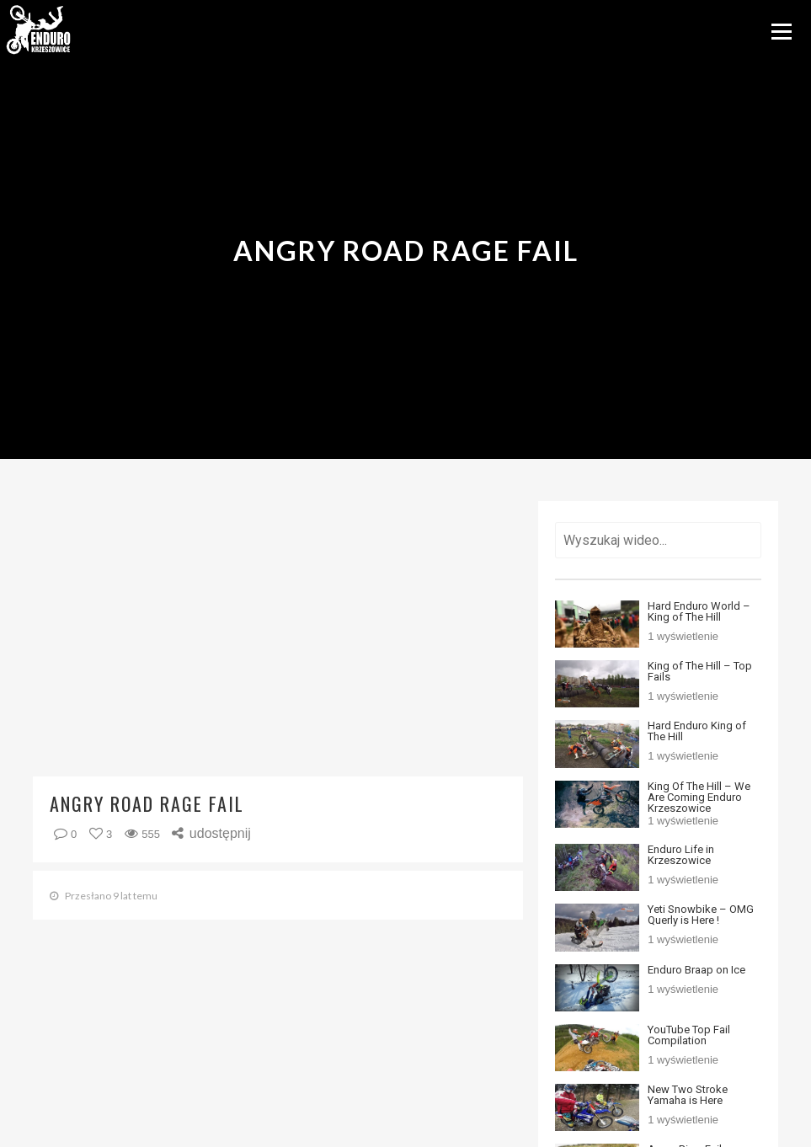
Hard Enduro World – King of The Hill (699, 611)
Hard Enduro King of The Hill (697, 731)
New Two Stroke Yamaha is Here (688, 1095)
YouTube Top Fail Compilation (689, 1035)
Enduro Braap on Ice (696, 969)
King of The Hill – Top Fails (700, 671)
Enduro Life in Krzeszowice (681, 855)
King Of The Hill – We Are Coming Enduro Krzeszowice (699, 797)
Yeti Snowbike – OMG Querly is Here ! (701, 914)
